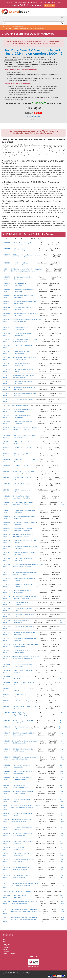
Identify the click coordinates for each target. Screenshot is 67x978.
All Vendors (6, 940)
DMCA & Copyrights (9, 953)
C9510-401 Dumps (5, 911)
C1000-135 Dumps (8, 405)
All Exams (6, 942)
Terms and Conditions (33, 116)
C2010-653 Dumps (5, 919)
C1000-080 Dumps (5, 271)
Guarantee (6, 951)
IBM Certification (17, 26)
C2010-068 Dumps (8, 891)
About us (6, 949)
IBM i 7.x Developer (22, 405)
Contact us (6, 947)
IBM (9, 26)
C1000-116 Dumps (5, 807)
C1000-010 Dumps (5, 885)
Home (3, 26)
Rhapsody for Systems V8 (24, 891)
